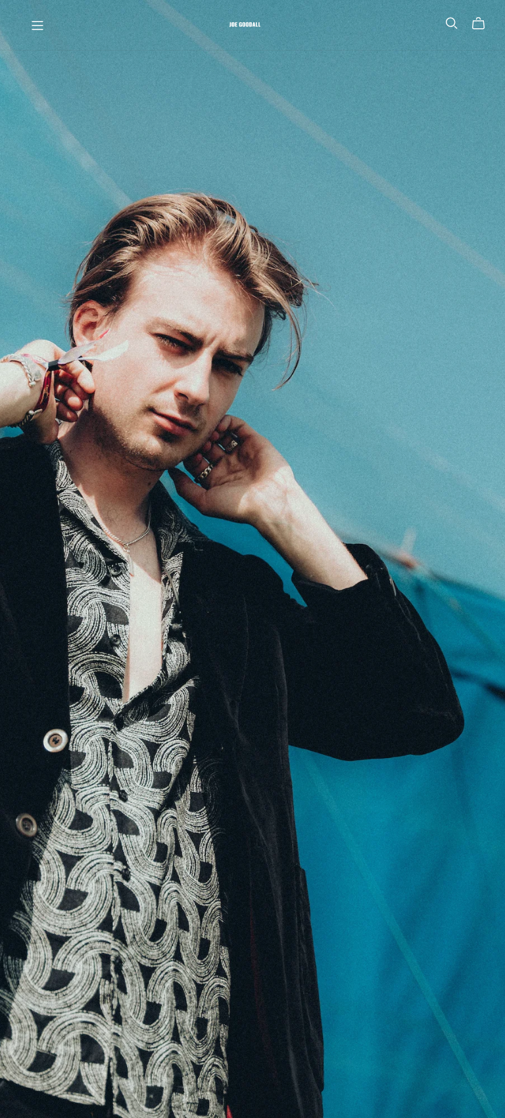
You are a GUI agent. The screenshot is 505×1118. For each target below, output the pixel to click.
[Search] (452, 23)
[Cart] (484, 23)
